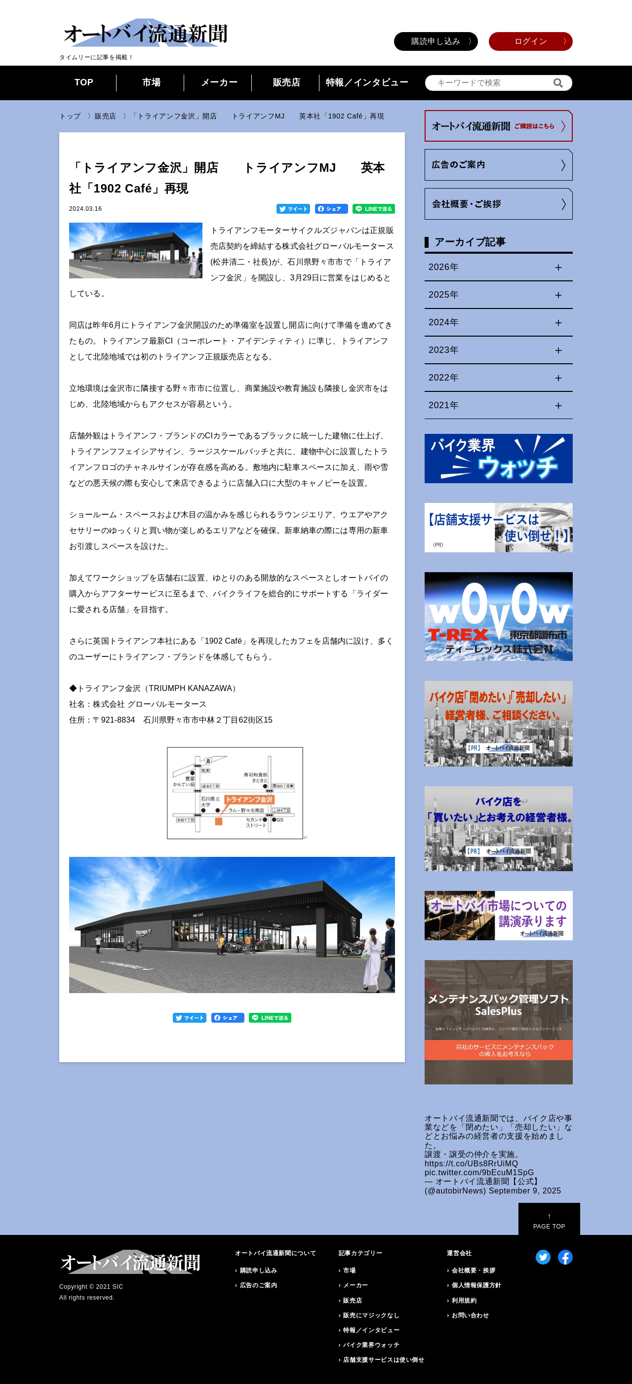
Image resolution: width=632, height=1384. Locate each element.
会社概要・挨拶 (473, 1270)
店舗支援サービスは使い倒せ (383, 1359)
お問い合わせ (470, 1315)
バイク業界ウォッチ (371, 1345)
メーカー (219, 82)
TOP (84, 82)
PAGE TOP (549, 1221)
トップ (70, 116)
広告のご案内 (258, 1285)
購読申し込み (436, 41)
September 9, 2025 (525, 1191)
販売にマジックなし (371, 1315)
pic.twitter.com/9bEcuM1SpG (479, 1172)
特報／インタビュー (367, 82)
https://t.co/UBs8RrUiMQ (471, 1163)
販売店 (287, 82)
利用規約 (464, 1300)
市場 (151, 82)
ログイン (531, 41)
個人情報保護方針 (477, 1285)
